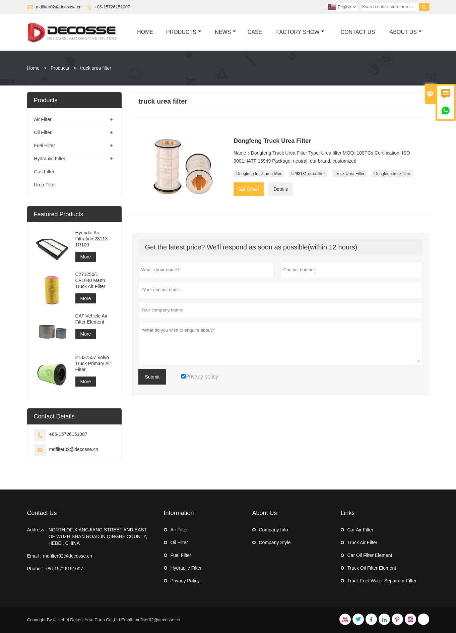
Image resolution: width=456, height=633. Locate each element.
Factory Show (300, 32)
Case (255, 32)
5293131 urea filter (308, 173)
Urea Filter (45, 184)
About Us (406, 32)
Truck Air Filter (362, 542)
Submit (152, 377)
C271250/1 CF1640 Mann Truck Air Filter (90, 280)
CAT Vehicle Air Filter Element (91, 319)
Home (145, 32)
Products (183, 32)
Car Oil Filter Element (369, 555)
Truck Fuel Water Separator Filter (382, 580)
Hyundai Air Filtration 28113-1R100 (92, 238)
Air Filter (43, 119)
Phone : (35, 568)
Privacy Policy (185, 580)
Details (280, 189)
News (225, 32)
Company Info (273, 529)
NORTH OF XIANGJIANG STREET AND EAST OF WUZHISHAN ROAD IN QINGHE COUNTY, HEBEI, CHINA (98, 536)
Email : (34, 556)
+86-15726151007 (112, 6)
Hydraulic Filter (49, 158)
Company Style (275, 542)
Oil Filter (43, 132)
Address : (37, 529)
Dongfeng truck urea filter (258, 173)
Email (249, 188)
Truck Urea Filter (350, 173)
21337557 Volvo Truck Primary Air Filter (93, 363)
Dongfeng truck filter (392, 173)
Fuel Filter (44, 145)
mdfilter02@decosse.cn (58, 6)
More (85, 257)
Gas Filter (44, 171)
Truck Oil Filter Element (371, 568)
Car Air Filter (360, 529)
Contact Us (358, 32)
